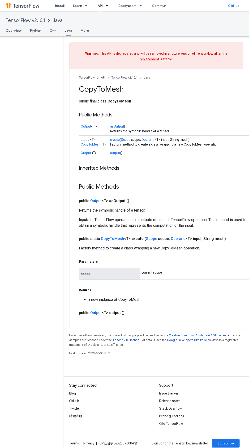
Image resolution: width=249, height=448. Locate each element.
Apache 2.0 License (125, 340)
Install (59, 6)
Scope (125, 140)
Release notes (169, 401)
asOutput (117, 126)
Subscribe (226, 443)
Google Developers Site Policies (189, 340)
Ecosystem (127, 6)
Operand (148, 140)
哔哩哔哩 (75, 416)
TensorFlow (87, 77)
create (115, 140)
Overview (13, 30)
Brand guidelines (171, 416)
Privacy (88, 443)
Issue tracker (168, 393)
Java (58, 20)
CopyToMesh (90, 144)
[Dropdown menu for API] (108, 5)
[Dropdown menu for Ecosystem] (142, 5)
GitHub (234, 6)
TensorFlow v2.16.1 (25, 20)
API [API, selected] (100, 6)
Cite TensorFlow (171, 424)
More (85, 30)
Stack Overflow (170, 408)
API (103, 77)
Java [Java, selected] (68, 30)
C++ (53, 30)
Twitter (74, 408)
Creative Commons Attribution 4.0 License (197, 335)
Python (35, 30)
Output (86, 126)
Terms (74, 443)
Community (161, 6)
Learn (77, 6)
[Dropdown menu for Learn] (87, 5)
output (115, 153)
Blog (72, 393)
